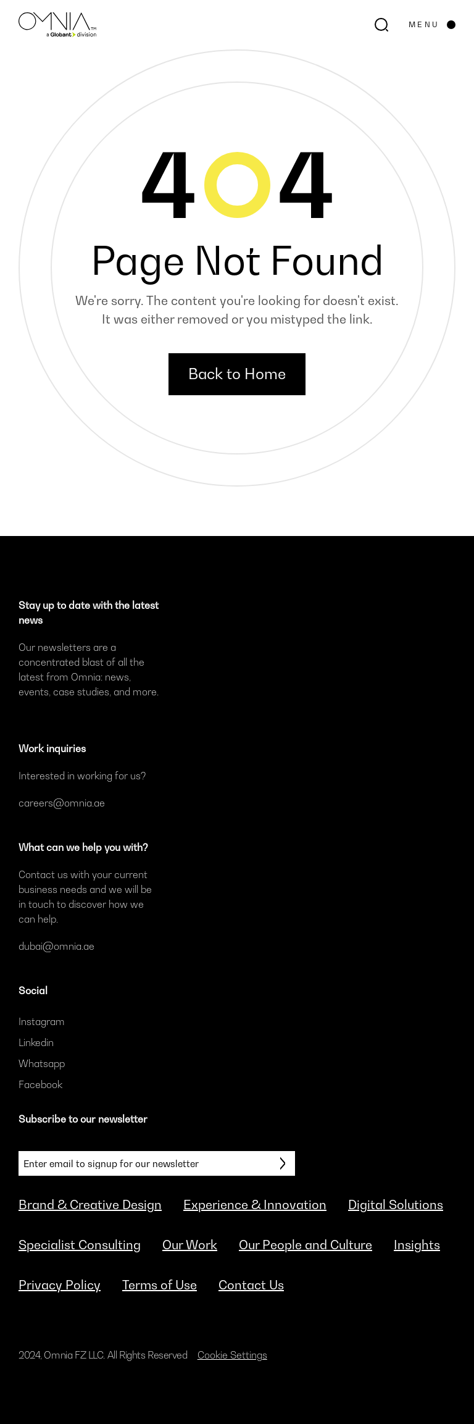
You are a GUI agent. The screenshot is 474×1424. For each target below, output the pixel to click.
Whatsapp (42, 1063)
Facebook (40, 1084)
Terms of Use (159, 1285)
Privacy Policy (60, 1285)
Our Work (189, 1245)
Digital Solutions (395, 1204)
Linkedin (36, 1042)
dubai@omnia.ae (56, 946)
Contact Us (251, 1285)
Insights (417, 1245)
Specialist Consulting (80, 1245)
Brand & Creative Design (90, 1204)
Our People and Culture (305, 1245)
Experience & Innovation (254, 1204)
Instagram (42, 1021)
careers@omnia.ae (62, 803)
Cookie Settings (232, 1355)
